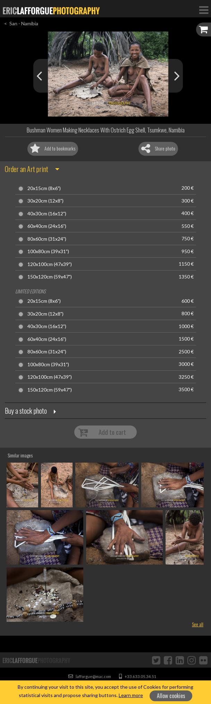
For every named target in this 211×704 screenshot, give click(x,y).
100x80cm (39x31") (48, 251)
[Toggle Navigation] (203, 9)
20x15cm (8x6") (44, 188)
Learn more (131, 695)
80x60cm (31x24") (46, 239)
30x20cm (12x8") (45, 201)
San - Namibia (23, 23)
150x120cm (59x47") (49, 277)
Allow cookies (171, 696)
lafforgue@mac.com (89, 676)
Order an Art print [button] (26, 169)
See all (197, 624)
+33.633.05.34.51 (138, 676)
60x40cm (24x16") (46, 226)
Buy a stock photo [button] (26, 410)
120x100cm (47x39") (49, 264)
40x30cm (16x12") (46, 213)
